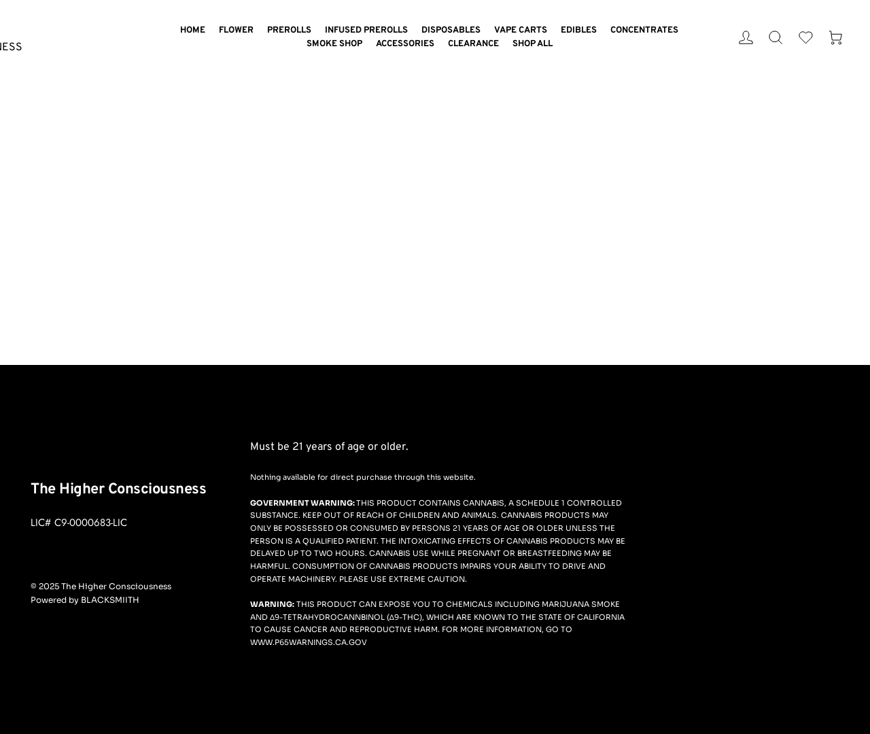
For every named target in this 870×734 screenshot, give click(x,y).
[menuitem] (193, 31)
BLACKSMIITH (110, 600)
